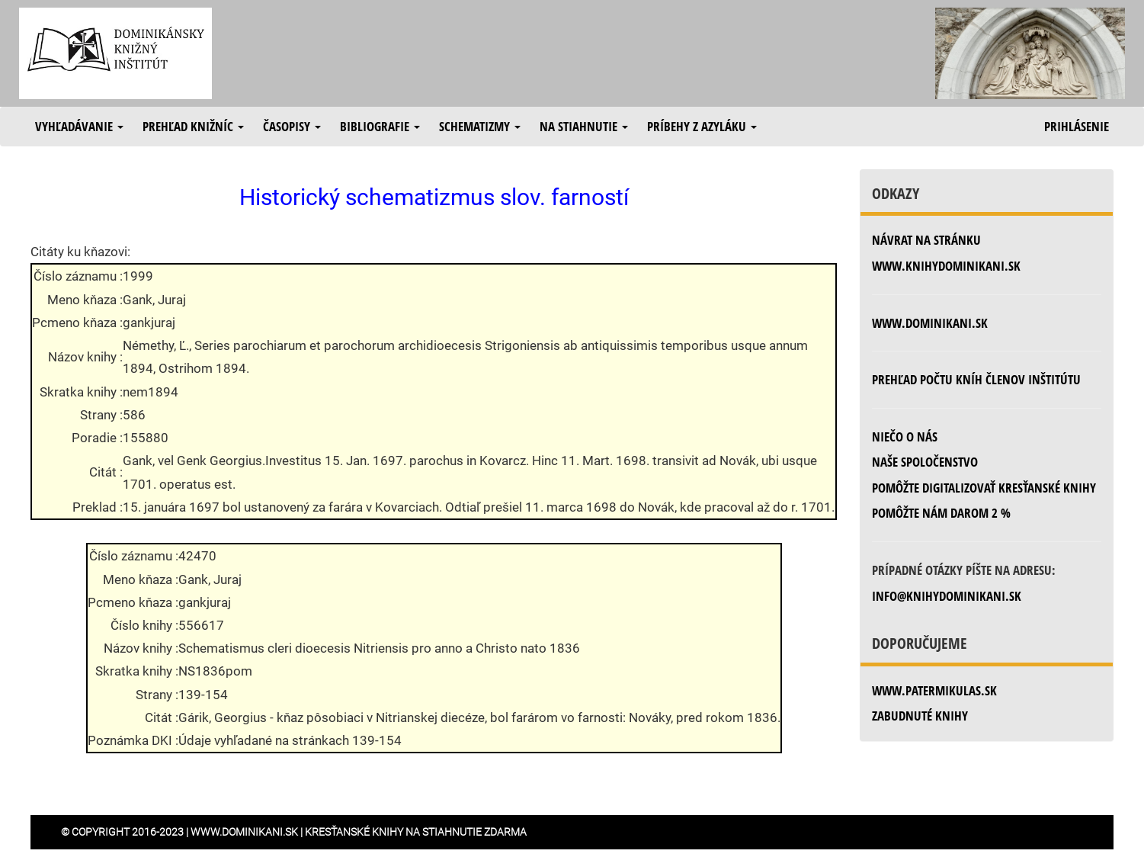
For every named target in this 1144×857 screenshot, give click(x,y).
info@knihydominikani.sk (946, 596)
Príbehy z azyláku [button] (702, 126)
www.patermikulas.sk (934, 690)
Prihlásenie (1076, 126)
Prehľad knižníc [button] (193, 126)
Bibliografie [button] (380, 126)
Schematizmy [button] (480, 126)
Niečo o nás (904, 436)
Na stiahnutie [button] (584, 126)
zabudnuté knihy (920, 715)
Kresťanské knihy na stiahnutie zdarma (416, 832)
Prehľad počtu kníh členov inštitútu (976, 379)
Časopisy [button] (292, 126)
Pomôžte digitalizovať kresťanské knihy (984, 487)
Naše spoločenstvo (925, 461)
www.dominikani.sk (930, 323)
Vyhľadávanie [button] (79, 126)
